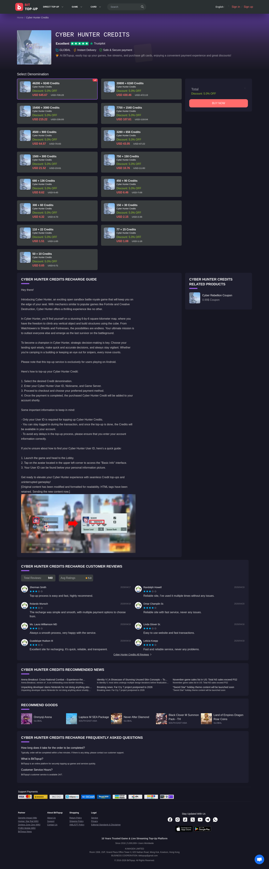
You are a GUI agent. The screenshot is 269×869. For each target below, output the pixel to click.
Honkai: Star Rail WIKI (28, 821)
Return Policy (75, 818)
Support (50, 821)
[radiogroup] (36, 591)
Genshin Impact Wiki (27, 818)
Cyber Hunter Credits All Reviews (133, 654)
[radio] (31, 591)
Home (20, 17)
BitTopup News (25, 831)
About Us (51, 818)
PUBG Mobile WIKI (27, 828)
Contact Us (52, 825)
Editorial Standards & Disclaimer (106, 825)
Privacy (94, 821)
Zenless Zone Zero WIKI (29, 825)
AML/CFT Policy (76, 825)
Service (94, 818)
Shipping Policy (76, 821)
